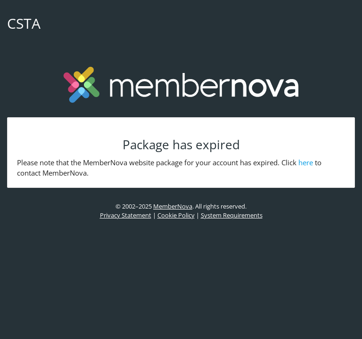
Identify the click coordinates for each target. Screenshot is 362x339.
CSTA (24, 23)
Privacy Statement (125, 215)
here (305, 162)
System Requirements (232, 215)
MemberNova (172, 206)
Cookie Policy (176, 215)
